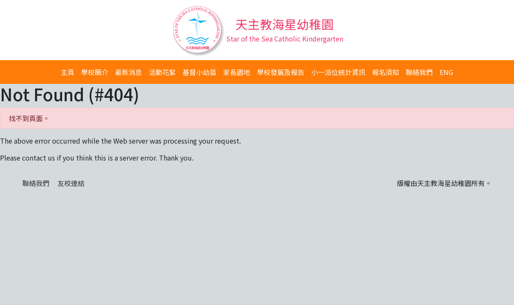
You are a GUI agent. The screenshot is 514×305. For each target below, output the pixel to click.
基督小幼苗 (199, 72)
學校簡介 (94, 72)
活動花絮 (162, 72)
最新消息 (128, 72)
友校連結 (71, 183)
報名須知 (385, 72)
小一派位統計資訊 (338, 72)
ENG (446, 72)
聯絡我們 (419, 72)
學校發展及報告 (280, 72)
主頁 (67, 72)
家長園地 (236, 72)
